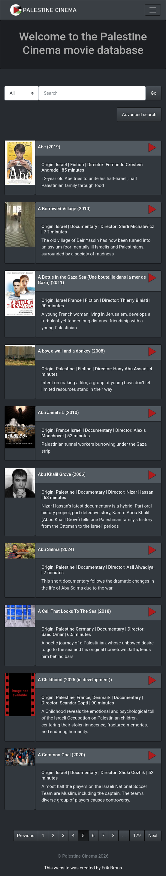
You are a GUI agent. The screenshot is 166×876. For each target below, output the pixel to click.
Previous (26, 835)
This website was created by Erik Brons (83, 868)
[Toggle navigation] (153, 10)
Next (153, 835)
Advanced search (139, 114)
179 (137, 835)
